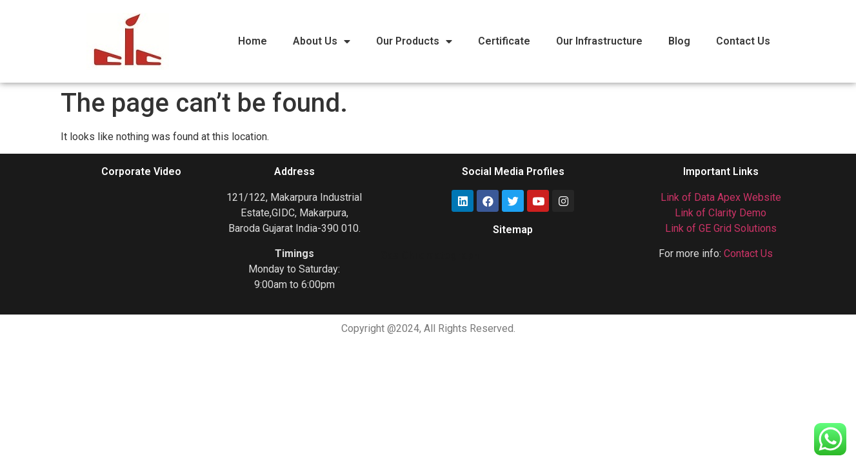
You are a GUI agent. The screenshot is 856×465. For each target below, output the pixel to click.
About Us (321, 41)
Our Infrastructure (599, 41)
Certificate (504, 41)
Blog (679, 41)
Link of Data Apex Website (721, 197)
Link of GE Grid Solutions (721, 228)
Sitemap (513, 229)
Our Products (414, 41)
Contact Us (743, 41)
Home (252, 41)
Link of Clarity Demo (720, 213)
